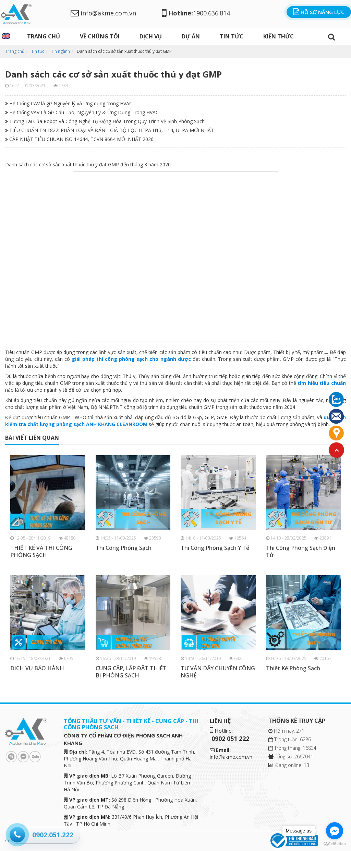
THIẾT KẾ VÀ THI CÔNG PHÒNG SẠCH (41, 551)
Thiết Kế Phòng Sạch (293, 668)
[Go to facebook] (334, 830)
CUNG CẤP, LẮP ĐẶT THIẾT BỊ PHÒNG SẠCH (131, 672)
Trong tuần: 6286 (289, 739)
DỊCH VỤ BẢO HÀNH (37, 668)
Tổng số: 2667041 (290, 756)
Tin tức (231, 36)
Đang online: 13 (288, 765)
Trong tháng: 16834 (292, 748)
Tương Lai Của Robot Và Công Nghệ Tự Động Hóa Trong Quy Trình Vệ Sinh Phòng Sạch (105, 121)
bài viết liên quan (32, 437)
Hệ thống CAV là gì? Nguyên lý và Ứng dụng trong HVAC (68, 103)
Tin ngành (60, 51)
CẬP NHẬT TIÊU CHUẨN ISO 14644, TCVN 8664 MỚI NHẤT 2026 (79, 139)
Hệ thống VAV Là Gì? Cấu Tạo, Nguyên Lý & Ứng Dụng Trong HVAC (82, 112)
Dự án (191, 36)
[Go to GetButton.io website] (335, 844)
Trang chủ (43, 36)
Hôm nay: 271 (286, 731)
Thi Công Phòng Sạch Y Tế (215, 548)
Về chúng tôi (100, 36)
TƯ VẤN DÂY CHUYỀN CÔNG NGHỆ (218, 672)
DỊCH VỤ (151, 36)
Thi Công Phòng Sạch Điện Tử (300, 551)
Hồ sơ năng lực (318, 12)
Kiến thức (278, 36)
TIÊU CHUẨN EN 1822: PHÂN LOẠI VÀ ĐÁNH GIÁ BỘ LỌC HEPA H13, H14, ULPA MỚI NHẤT (109, 130)
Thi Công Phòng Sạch (124, 548)
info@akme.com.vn (103, 13)
